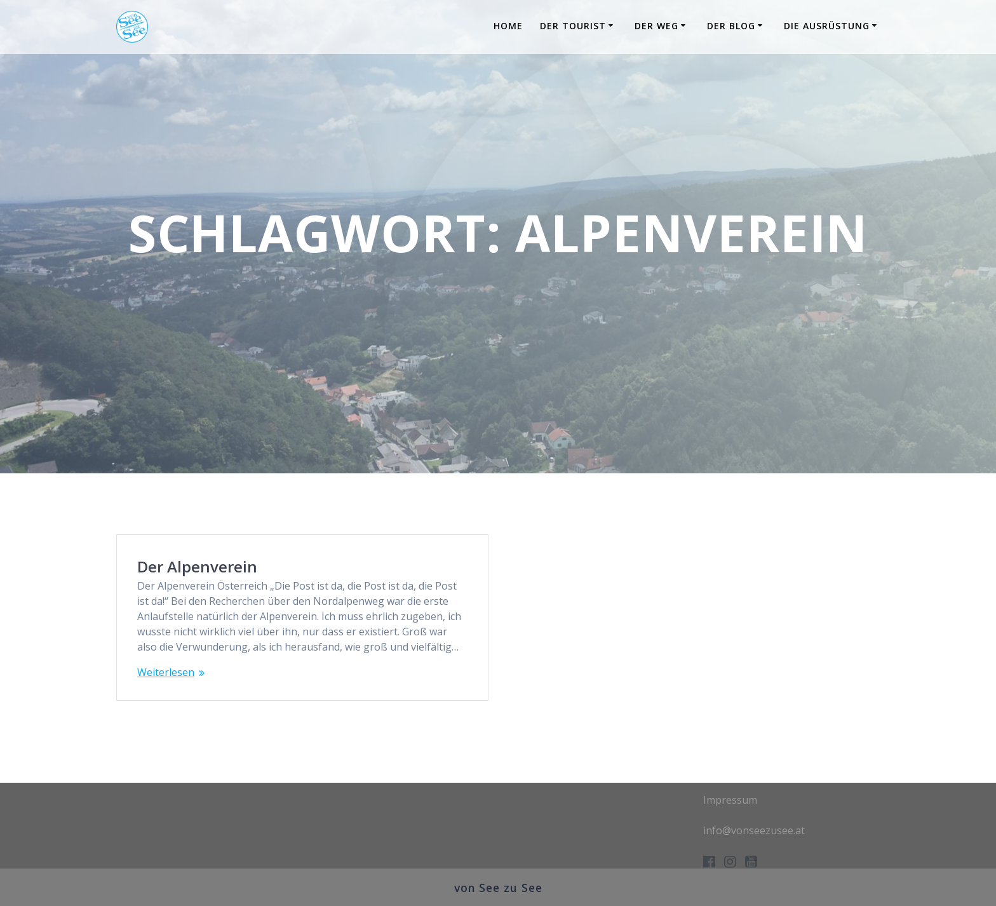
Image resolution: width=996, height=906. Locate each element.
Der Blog (731, 26)
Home (508, 26)
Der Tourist (573, 26)
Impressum (730, 800)
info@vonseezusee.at (754, 830)
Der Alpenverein (197, 566)
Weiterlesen (165, 672)
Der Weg (656, 26)
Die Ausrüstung (827, 26)
